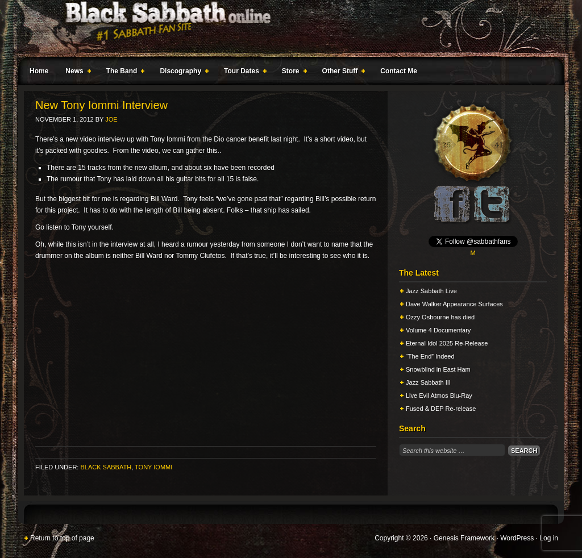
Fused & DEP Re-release (441, 408)
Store (292, 72)
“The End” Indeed (430, 356)
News (76, 72)
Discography (182, 72)
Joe (111, 119)
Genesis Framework (464, 538)
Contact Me (398, 71)
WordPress (517, 538)
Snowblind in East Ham (438, 369)
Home (39, 71)
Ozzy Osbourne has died (440, 317)
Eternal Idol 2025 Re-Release (447, 343)
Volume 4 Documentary (438, 330)
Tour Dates (243, 72)
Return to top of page (62, 538)
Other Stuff (342, 72)
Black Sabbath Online (285, 28)
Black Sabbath (105, 467)
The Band (123, 72)
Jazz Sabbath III (428, 382)
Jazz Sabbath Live (431, 291)
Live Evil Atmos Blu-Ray (439, 395)
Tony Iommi (153, 467)
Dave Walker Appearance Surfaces (454, 304)
